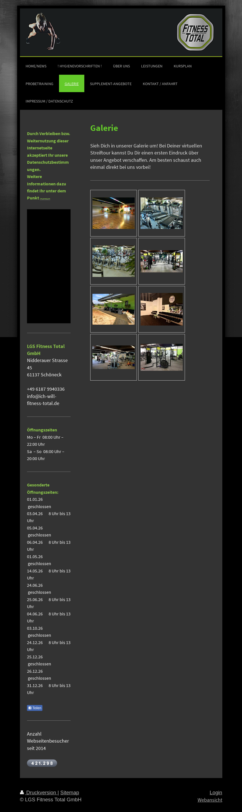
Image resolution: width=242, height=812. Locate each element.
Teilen (34, 708)
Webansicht (210, 800)
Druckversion (39, 792)
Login (216, 792)
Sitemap (69, 792)
